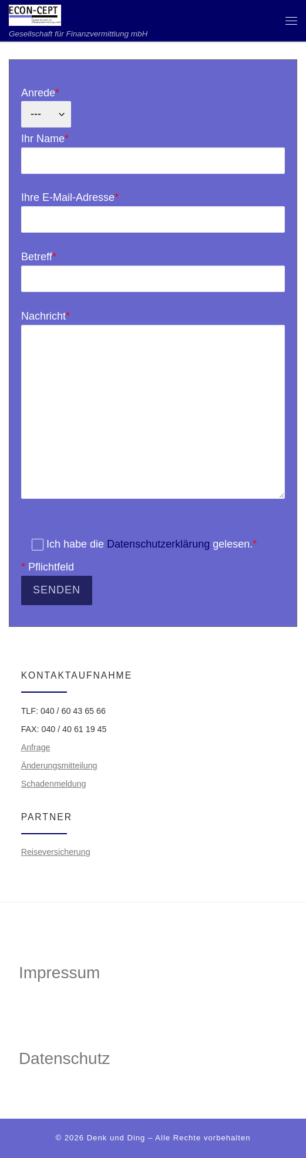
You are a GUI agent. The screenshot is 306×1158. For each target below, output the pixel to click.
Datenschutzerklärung (158, 544)
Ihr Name (153, 153)
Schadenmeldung (53, 783)
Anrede (46, 107)
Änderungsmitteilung (59, 765)
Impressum (59, 973)
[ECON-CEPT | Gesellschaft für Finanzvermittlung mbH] (35, 14)
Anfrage (36, 747)
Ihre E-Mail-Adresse (153, 212)
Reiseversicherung (55, 852)
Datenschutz (64, 1058)
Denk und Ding (116, 1137)
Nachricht (153, 404)
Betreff (153, 271)
